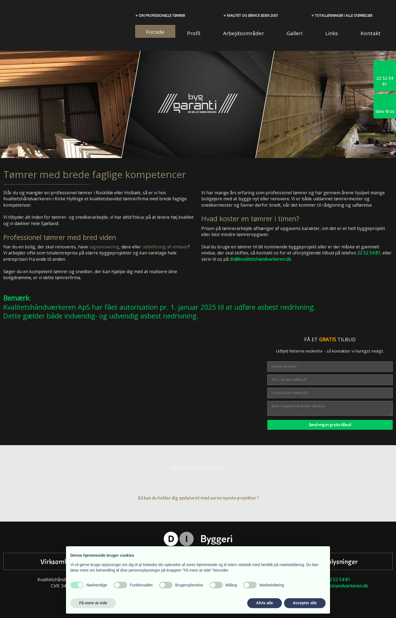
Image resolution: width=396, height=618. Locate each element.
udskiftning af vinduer (165, 247)
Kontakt (371, 33)
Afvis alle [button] (264, 603)
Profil (193, 33)
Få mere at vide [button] (93, 603)
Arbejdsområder (243, 33)
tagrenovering (104, 247)
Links (331, 33)
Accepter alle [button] (305, 603)
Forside (155, 31)
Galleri (294, 33)
